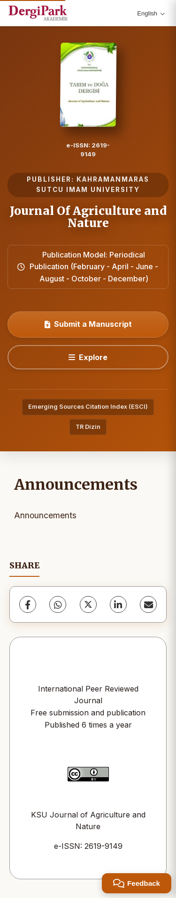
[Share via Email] (148, 604)
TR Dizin (88, 426)
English (151, 13)
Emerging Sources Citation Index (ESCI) (88, 406)
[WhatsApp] (57, 604)
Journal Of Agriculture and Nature (88, 217)
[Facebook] (27, 604)
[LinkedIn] (118, 604)
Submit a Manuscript (88, 324)
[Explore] (88, 357)
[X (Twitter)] (88, 604)
